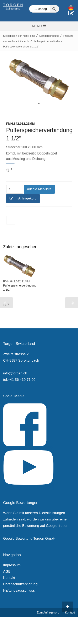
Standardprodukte (49, 35)
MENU (39, 26)
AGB (7, 571)
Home (31, 35)
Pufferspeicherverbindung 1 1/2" (21, 46)
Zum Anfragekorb (48, 612)
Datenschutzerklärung (20, 584)
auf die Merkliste (39, 189)
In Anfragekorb (23, 198)
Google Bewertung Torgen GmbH (29, 538)
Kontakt (9, 578)
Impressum (12, 565)
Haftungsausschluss (19, 590)
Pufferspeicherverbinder (46, 41)
